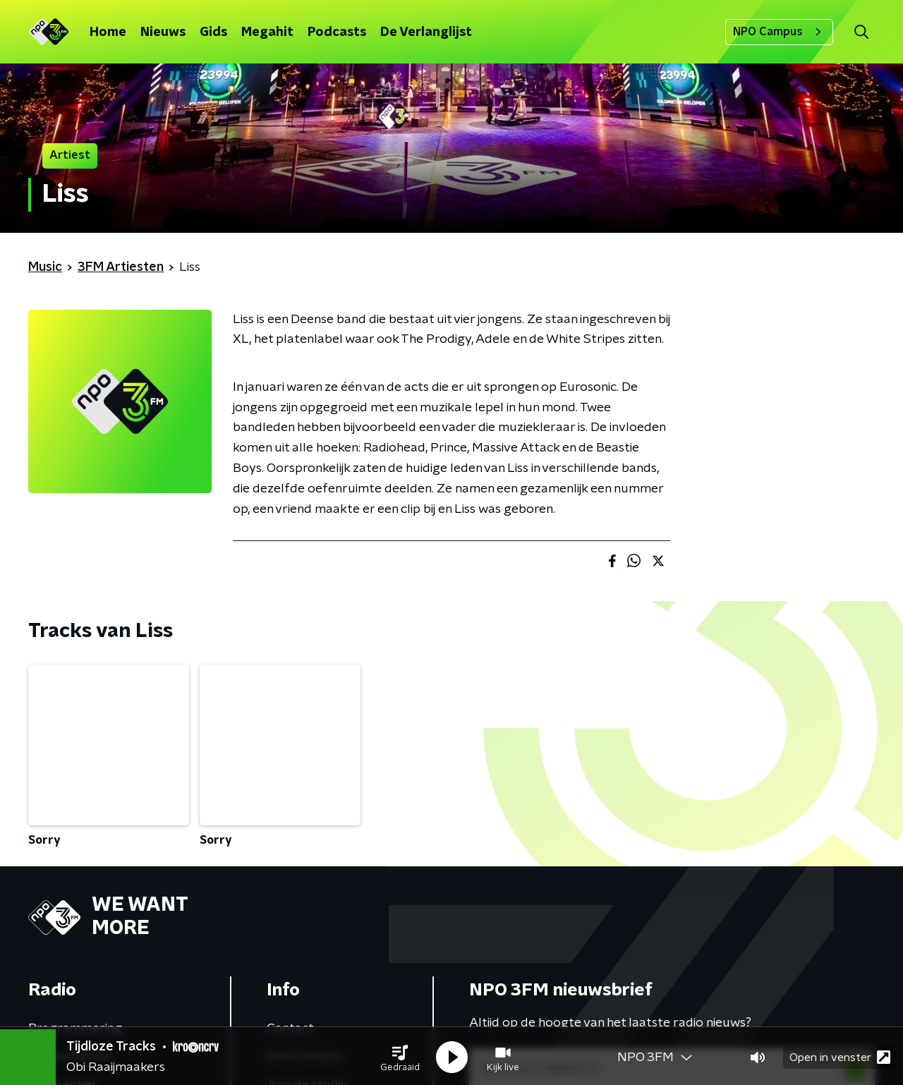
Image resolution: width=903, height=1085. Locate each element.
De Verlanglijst (426, 32)
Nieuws (163, 32)
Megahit (267, 32)
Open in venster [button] (839, 1055)
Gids (213, 32)
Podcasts (337, 32)
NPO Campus (779, 32)
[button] (400, 1055)
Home (108, 32)
